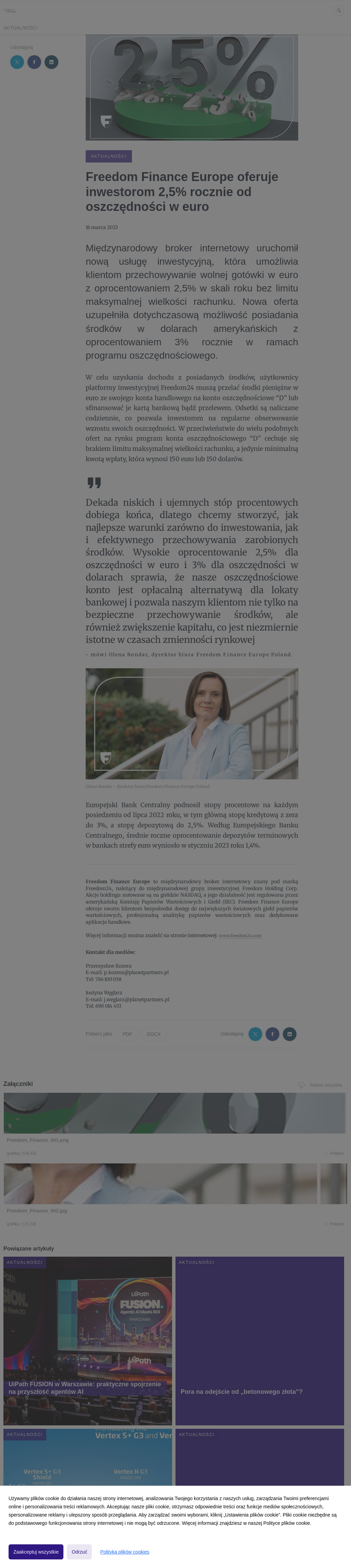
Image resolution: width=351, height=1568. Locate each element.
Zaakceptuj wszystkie (36, 1552)
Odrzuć (79, 1552)
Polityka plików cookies (124, 1552)
